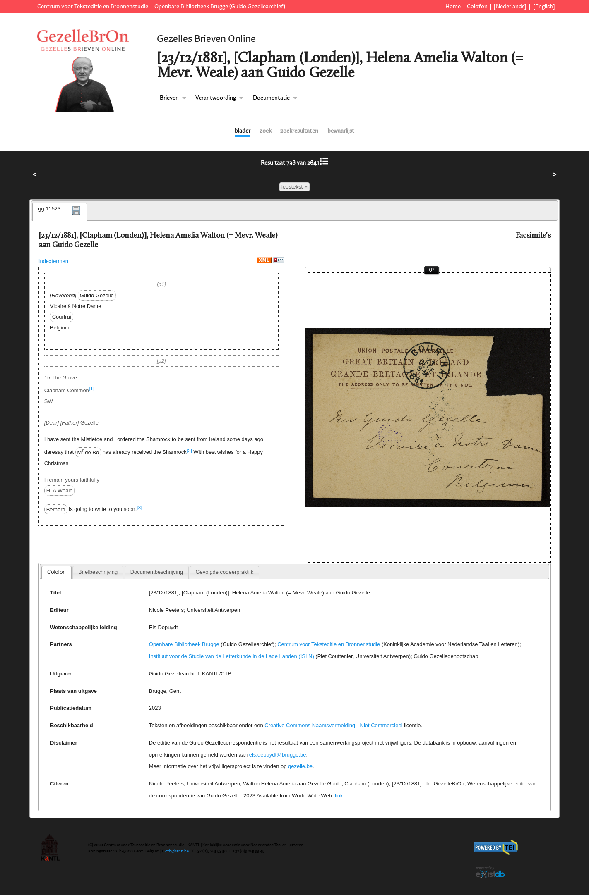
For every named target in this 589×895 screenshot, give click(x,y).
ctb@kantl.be (177, 851)
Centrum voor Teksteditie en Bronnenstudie (92, 7)
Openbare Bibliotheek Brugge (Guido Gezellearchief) (219, 7)
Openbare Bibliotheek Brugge (184, 644)
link (339, 795)
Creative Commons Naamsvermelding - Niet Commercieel (333, 725)
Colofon (477, 7)
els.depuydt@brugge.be (277, 755)
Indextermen (53, 261)
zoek (266, 131)
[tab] (59, 212)
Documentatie (271, 98)
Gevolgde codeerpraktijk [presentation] (225, 572)
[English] (544, 7)
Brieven (169, 98)
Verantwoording (215, 98)
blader (242, 131)
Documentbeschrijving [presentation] (156, 572)
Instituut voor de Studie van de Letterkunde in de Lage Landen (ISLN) (231, 656)
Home (453, 7)
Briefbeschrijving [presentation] (98, 572)
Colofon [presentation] (56, 572)
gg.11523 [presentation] (49, 208)
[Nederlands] (510, 7)
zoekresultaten (299, 131)
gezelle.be (300, 766)
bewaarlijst (340, 131)
